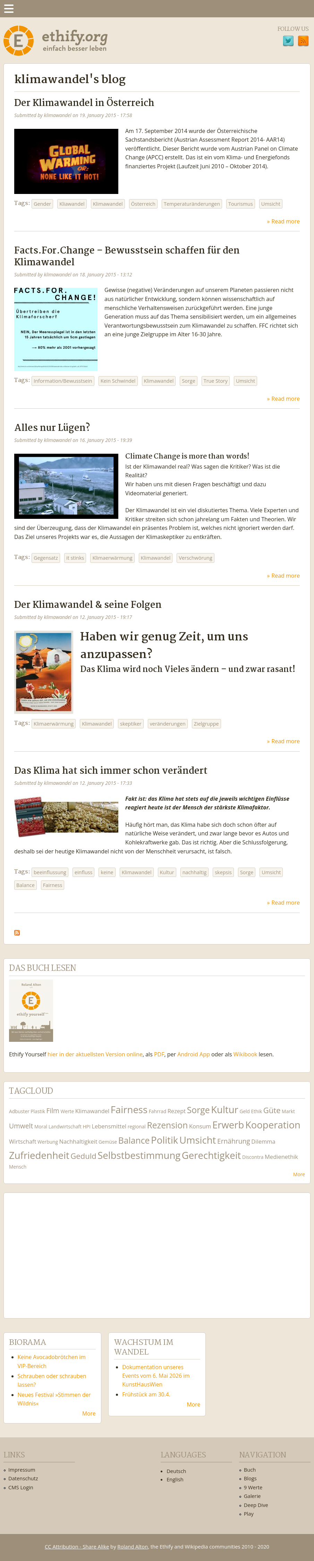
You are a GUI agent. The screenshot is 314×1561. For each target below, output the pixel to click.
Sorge (188, 381)
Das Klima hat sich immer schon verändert (110, 771)
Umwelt (21, 1125)
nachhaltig (195, 872)
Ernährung (233, 1141)
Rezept (177, 1111)
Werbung (47, 1141)
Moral (40, 1126)
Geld (244, 1111)
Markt (288, 1111)
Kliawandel (72, 204)
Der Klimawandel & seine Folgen (88, 605)
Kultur (167, 872)
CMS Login (20, 1487)
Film (52, 1110)
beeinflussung (50, 872)
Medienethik (281, 1157)
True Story (216, 381)
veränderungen (168, 723)
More (299, 1174)
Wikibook (245, 1054)
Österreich (143, 204)
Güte (272, 1110)
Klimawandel (108, 204)
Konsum (200, 1126)
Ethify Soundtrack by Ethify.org (60, 1250)
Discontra (252, 1157)
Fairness (52, 885)
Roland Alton (132, 1546)
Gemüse (108, 1141)
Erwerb (228, 1124)
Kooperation (272, 1124)
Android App (193, 1054)
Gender (42, 204)
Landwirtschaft (65, 1126)
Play (249, 1513)
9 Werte (253, 1487)
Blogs (250, 1478)
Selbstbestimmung (138, 1155)
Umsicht (270, 204)
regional (137, 1126)
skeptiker (131, 723)
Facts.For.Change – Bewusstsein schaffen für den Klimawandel (127, 256)
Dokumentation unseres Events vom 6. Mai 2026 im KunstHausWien (155, 1375)
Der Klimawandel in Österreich (84, 103)
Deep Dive (256, 1504)
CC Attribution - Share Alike (77, 1546)
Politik (164, 1140)
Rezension (167, 1125)
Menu (8, 8)
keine (107, 872)
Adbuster (19, 1111)
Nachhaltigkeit (78, 1141)
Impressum (21, 1469)
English (175, 1479)
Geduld (83, 1156)
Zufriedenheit (39, 1155)
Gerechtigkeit (211, 1155)
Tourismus (240, 204)
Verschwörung (195, 558)
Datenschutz (23, 1478)
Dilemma (263, 1141)
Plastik (38, 1111)
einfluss (84, 872)
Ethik (256, 1111)
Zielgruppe (206, 723)
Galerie (252, 1495)
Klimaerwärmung (112, 558)
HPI (86, 1126)
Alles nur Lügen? (52, 428)
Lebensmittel (109, 1126)
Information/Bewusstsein (63, 381)
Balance (25, 885)
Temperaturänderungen (192, 204)
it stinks (75, 558)
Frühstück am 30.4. (146, 1394)
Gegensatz (46, 558)
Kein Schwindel (118, 381)
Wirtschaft (22, 1141)
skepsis (223, 872)
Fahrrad (157, 1111)
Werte (67, 1111)
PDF (159, 1054)
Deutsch (176, 1470)
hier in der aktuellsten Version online (95, 1054)
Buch (250, 1469)
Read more (285, 221)
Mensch (17, 1166)
